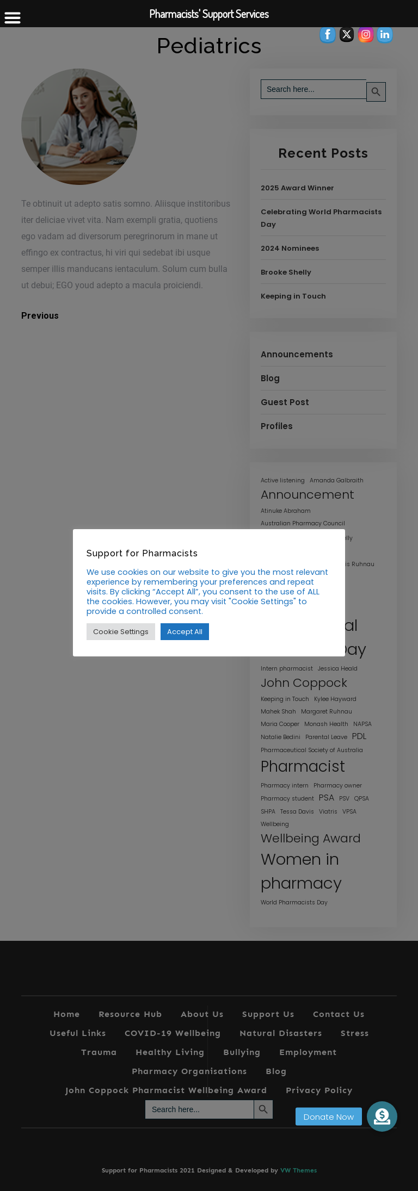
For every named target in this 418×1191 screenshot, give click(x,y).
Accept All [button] (184, 631)
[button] (382, 1116)
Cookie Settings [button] (121, 631)
